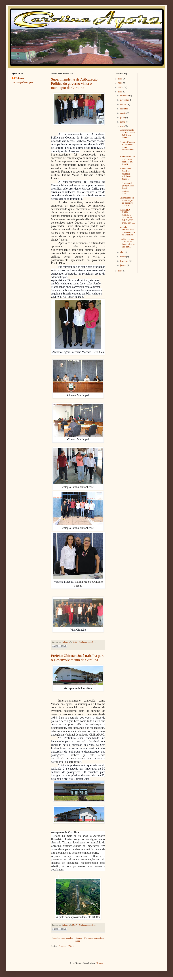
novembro (124, 100)
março (123, 257)
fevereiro (124, 261)
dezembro (124, 95)
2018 (120, 79)
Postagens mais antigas (94, 938)
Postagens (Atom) (66, 946)
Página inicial (78, 939)
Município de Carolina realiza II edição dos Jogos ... (125, 173)
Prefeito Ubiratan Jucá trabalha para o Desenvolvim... (127, 147)
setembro (124, 109)
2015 (120, 92)
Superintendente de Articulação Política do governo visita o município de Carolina (74, 83)
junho (123, 122)
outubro (123, 104)
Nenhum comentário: (87, 642)
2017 (120, 83)
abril (122, 252)
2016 (120, 87)
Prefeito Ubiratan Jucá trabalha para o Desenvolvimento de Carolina (77, 658)
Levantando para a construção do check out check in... (127, 202)
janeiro (123, 265)
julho (122, 117)
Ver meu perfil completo (22, 82)
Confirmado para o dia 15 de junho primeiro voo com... (127, 243)
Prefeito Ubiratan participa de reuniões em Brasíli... (127, 160)
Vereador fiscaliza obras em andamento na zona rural (127, 231)
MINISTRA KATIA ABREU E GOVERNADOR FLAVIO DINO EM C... (127, 216)
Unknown (19, 78)
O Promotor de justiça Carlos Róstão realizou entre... (127, 188)
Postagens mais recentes (62, 938)
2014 (120, 271)
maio (122, 126)
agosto (123, 113)
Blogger (99, 963)
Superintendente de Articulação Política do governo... (127, 134)
